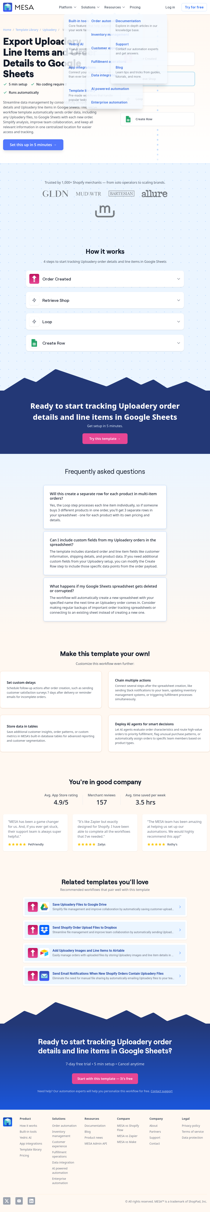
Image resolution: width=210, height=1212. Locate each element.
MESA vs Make (126, 1142)
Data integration (63, 1162)
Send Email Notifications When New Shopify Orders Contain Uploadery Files (107, 974)
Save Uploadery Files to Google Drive (79, 904)
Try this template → (105, 438)
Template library (31, 1149)
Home (7, 30)
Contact (155, 1143)
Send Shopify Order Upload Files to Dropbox (84, 927)
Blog (87, 1132)
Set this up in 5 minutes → (33, 144)
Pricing (24, 1155)
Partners (155, 1132)
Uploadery (50, 30)
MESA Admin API (95, 1143)
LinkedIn (31, 1201)
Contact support (161, 1091)
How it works (28, 1126)
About (154, 1126)
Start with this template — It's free (104, 1078)
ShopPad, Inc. (197, 1201)
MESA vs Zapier (127, 1136)
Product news (93, 1137)
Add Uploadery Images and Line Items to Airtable (88, 951)
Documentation (94, 1126)
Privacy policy (191, 1126)
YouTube (19, 1201)
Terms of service (193, 1132)
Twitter (6, 1201)
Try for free (194, 7)
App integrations (31, 1143)
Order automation (64, 1126)
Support (155, 1137)
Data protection (192, 1137)
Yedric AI (25, 1137)
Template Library (27, 30)
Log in (170, 7)
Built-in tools (28, 1132)
